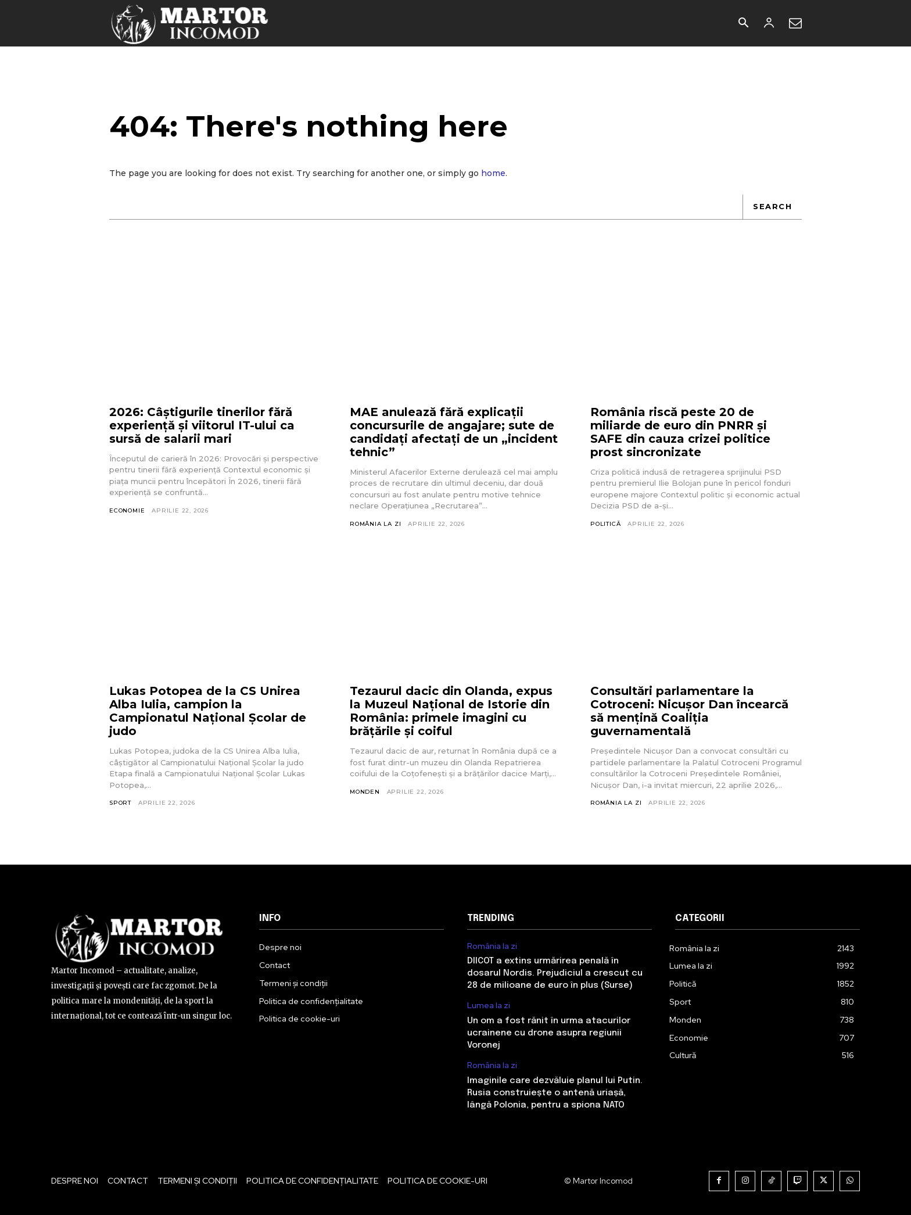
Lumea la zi (488, 1005)
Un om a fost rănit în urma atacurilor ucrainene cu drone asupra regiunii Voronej (548, 1033)
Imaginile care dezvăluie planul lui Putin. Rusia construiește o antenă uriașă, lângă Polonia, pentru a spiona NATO (555, 1093)
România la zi (375, 524)
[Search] (772, 207)
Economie (127, 510)
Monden (365, 791)
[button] (743, 23)
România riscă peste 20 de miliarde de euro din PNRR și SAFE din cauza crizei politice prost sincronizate (680, 432)
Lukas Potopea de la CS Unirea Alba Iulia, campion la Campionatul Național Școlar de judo (207, 711)
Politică (605, 524)
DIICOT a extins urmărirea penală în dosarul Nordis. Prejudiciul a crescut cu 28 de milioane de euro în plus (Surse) (555, 973)
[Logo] (190, 23)
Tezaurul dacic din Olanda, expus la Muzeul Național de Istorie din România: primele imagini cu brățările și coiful (451, 711)
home (493, 173)
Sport (120, 803)
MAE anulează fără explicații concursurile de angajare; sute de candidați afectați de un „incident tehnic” (454, 432)
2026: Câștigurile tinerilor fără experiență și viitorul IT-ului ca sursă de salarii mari (202, 425)
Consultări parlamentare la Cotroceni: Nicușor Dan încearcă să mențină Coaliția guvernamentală (689, 711)
